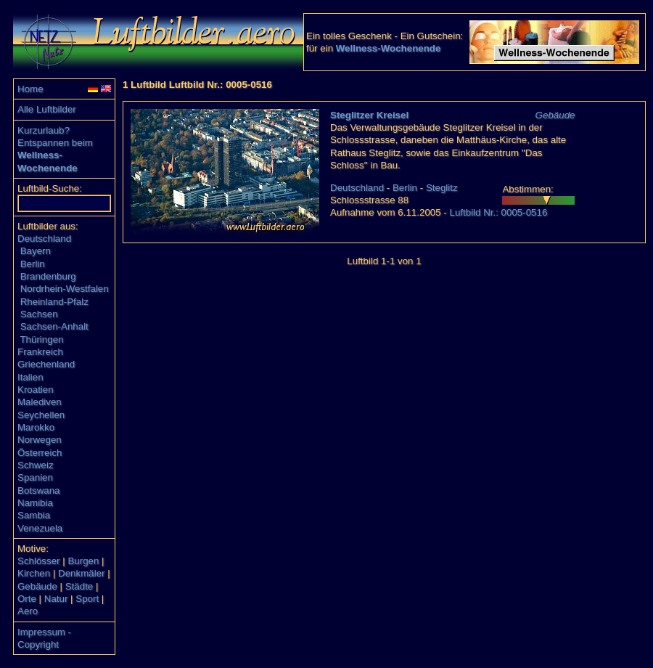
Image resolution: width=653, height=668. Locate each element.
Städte (79, 586)
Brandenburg (48, 276)
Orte (26, 598)
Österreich (39, 452)
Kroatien (35, 389)
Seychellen (41, 415)
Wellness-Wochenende (388, 48)
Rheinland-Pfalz (54, 301)
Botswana (38, 490)
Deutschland (44, 238)
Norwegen (39, 439)
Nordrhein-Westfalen (64, 288)
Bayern (35, 250)
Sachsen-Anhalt (54, 326)
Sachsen (39, 314)
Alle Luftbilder (46, 109)
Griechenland (46, 364)
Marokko (35, 427)
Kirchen (33, 573)
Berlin (32, 263)
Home (30, 89)
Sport (87, 598)
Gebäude (37, 586)
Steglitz (442, 187)
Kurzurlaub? (43, 130)
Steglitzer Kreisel (369, 115)
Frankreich (40, 351)
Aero (27, 611)
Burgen (83, 560)
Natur (56, 598)
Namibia (35, 502)
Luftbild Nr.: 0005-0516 (498, 212)
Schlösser (38, 560)
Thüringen (41, 339)
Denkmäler (81, 573)
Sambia (33, 515)
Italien (30, 377)
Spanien (35, 477)
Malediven (39, 401)
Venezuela (39, 528)
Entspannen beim (55, 142)
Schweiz (35, 465)
